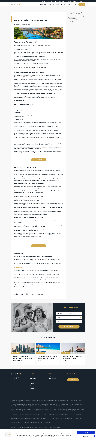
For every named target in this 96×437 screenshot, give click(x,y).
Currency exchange (73, 16)
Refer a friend (75, 1)
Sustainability (33, 378)
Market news (49, 1)
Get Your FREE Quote (39, 160)
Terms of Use (37, 407)
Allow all (86, 425)
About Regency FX (33, 376)
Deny (86, 433)
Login (75, 4)
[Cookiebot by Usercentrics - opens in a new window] (8, 435)
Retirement (71, 21)
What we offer (51, 4)
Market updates (73, 379)
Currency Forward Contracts (36, 390)
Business (63, 4)
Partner (68, 4)
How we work (43, 4)
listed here (65, 409)
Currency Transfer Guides (59, 1)
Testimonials (68, 1)
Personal (58, 4)
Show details (64, 433)
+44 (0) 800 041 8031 (53, 378)
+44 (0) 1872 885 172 (53, 376)
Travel (81, 16)
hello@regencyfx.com (53, 381)
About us (43, 1)
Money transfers (72, 18)
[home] (15, 4)
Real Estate (78, 13)
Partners (32, 383)
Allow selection (85, 429)
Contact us (82, 1)
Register (82, 4)
